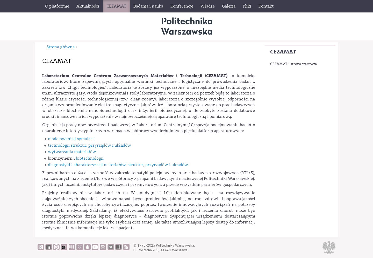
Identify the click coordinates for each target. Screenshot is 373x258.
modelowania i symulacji (71, 138)
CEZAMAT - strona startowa (293, 64)
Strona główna (61, 47)
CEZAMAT (283, 52)
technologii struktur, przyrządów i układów (89, 145)
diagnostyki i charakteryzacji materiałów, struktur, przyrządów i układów (118, 164)
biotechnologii (90, 158)
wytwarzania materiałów (72, 151)
